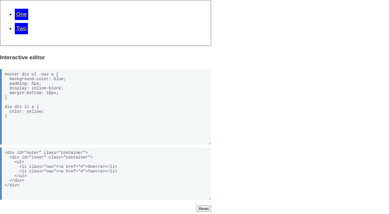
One (21, 14)
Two (21, 28)
